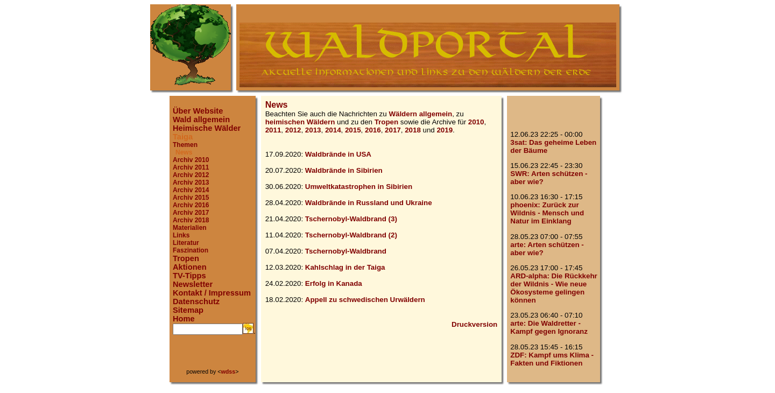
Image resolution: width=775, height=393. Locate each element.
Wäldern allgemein (420, 114)
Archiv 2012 (191, 175)
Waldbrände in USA (338, 154)
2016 (373, 130)
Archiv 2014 (191, 190)
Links (181, 235)
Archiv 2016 (191, 205)
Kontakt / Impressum (212, 293)
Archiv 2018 (191, 220)
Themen (185, 145)
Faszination (190, 250)
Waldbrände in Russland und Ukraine (368, 203)
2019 (444, 130)
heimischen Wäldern (300, 122)
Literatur (186, 243)
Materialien (190, 227)
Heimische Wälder (207, 128)
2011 (273, 130)
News (183, 152)
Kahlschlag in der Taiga (345, 267)
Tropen (186, 258)
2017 (393, 130)
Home (184, 318)
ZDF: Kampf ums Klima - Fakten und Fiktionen (552, 359)
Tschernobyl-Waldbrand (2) (351, 235)
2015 (353, 130)
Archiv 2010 (191, 160)
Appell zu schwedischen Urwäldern (365, 300)
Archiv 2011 (191, 167)
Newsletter (193, 284)
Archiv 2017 (191, 212)
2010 (476, 122)
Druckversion (474, 324)
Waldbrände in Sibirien (344, 170)
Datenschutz (196, 301)
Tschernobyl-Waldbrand (345, 251)
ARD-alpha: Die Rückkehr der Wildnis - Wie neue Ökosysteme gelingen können (553, 288)
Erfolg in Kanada (333, 283)
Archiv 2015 (191, 197)
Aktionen (190, 267)
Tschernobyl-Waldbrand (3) (351, 219)
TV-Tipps (189, 275)
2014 (333, 130)
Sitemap (188, 310)
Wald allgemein (201, 119)
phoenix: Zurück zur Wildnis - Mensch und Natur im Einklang (547, 213)
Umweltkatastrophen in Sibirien (358, 187)
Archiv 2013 (191, 182)
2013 (313, 130)
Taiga (183, 136)
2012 (293, 130)
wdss (228, 371)
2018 (413, 130)
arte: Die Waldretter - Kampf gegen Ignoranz (549, 327)
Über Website (198, 111)
